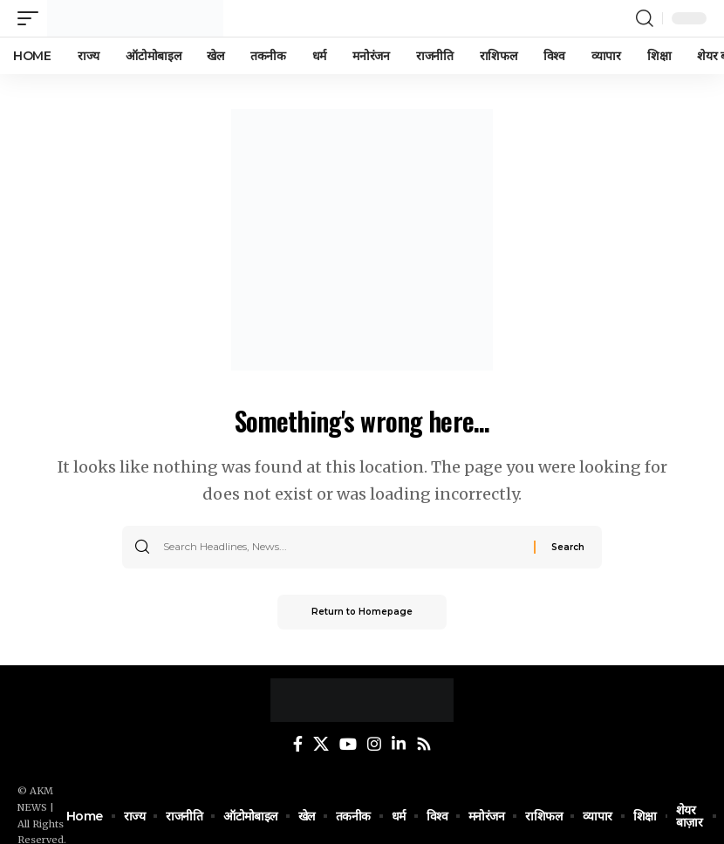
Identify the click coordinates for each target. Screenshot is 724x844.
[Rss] (424, 744)
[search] (645, 18)
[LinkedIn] (398, 744)
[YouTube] (348, 744)
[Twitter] (321, 744)
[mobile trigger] (32, 18)
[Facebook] (298, 744)
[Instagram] (374, 744)
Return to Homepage (362, 611)
